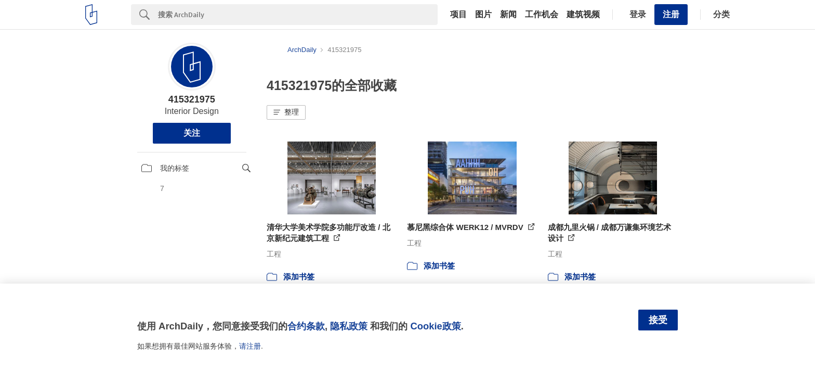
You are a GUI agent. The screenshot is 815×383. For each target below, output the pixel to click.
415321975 (191, 99)
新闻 (508, 14)
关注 (191, 133)
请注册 (250, 346)
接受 (658, 320)
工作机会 (541, 14)
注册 (671, 14)
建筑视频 (583, 14)
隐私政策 (348, 326)
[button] (286, 112)
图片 (483, 14)
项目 (458, 14)
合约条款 (306, 326)
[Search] (298, 14)
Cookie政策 (435, 326)
